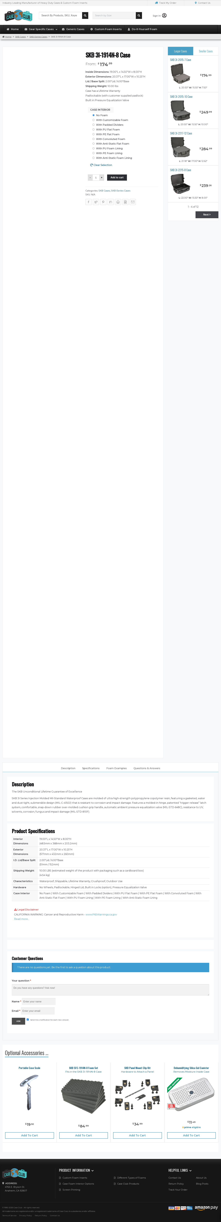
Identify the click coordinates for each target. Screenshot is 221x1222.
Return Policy (176, 1183)
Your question (21, 980)
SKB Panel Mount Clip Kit (137, 1067)
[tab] (68, 768)
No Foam (102, 115)
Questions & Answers (147, 768)
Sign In (160, 15)
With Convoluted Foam (110, 139)
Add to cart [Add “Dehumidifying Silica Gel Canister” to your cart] (191, 1135)
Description (68, 768)
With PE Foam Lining (109, 153)
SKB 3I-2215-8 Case (180, 170)
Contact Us (202, 3)
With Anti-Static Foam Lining (114, 158)
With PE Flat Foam (108, 134)
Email (16, 1010)
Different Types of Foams (131, 1177)
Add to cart (116, 177)
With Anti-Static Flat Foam (112, 143)
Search (85, 15)
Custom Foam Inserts (75, 1177)
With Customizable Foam (112, 120)
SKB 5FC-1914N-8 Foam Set (83, 1067)
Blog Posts (202, 1183)
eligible (191, 1127)
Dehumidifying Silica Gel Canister (191, 1067)
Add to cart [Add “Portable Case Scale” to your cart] (29, 1135)
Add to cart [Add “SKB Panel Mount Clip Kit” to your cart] (137, 1135)
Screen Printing (71, 1189)
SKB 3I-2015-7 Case (180, 59)
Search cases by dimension (139, 15)
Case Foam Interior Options (78, 1183)
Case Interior (100, 109)
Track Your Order (178, 1189)
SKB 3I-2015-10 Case (181, 96)
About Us (201, 1177)
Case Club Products (128, 1183)
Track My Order (165, 3)
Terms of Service (9, 1215)
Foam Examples (116, 768)
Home (8, 37)
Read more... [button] (21, 919)
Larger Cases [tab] (180, 51)
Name (16, 1001)
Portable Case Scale (29, 1067)
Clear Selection (102, 165)
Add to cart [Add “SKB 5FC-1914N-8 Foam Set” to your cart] (83, 1135)
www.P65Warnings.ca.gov (101, 914)
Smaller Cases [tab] (206, 51)
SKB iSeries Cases (38, 37)
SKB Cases (20, 37)
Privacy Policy (25, 1215)
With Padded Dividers (109, 124)
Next (207, 214)
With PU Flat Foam (108, 129)
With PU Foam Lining (109, 148)
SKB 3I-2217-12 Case (181, 133)
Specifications (91, 768)
